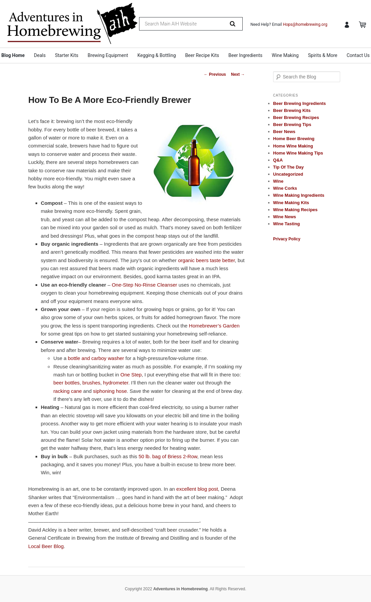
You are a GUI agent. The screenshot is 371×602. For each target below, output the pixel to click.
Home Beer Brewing (294, 138)
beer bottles (66, 382)
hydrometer (115, 382)
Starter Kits (66, 55)
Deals (40, 55)
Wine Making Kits (291, 202)
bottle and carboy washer (96, 358)
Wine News (284, 216)
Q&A (278, 160)
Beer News (284, 131)
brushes (91, 382)
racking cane (67, 391)
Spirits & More (322, 55)
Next (238, 74)
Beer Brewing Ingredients (299, 103)
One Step (130, 374)
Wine (278, 181)
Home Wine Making (293, 145)
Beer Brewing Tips (292, 124)
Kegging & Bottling (156, 55)
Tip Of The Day (288, 167)
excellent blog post (197, 489)
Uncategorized (288, 174)
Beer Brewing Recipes (296, 117)
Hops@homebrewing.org (305, 24)
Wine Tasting (286, 223)
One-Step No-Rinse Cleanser (144, 285)
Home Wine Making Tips (298, 153)
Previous (215, 74)
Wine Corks (285, 188)
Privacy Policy (286, 239)
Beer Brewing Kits (292, 110)
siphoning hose (110, 391)
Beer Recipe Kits (202, 55)
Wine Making (285, 55)
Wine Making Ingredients (298, 195)
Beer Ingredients (246, 55)
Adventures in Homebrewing (180, 589)
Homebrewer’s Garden (214, 325)
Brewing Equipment (108, 55)
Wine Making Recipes (295, 209)
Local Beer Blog (46, 546)
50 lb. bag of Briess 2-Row (167, 456)
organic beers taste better (206, 260)
